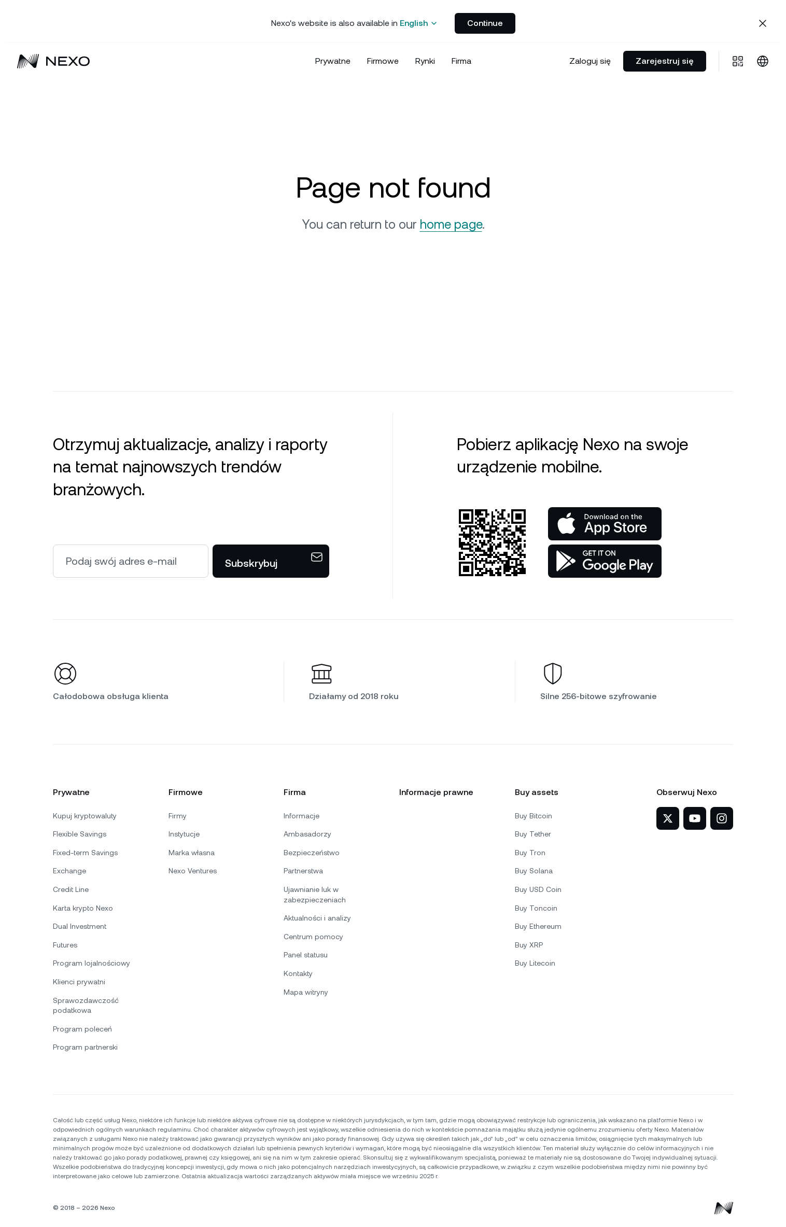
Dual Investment (79, 926)
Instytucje (184, 834)
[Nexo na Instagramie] (721, 818)
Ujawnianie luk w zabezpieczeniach (315, 894)
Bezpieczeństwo (312, 852)
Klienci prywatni (79, 982)
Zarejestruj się (665, 61)
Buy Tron (530, 852)
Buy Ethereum (538, 926)
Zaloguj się (590, 61)
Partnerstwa (303, 871)
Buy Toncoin (536, 908)
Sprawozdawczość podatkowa (86, 1005)
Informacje (301, 816)
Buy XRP (529, 945)
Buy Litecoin (535, 963)
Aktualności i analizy (317, 918)
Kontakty (298, 973)
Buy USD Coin (538, 889)
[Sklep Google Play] (605, 561)
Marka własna (192, 852)
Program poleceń (82, 1029)
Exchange (69, 871)
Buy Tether (533, 834)
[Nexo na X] (667, 818)
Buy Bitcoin (533, 816)
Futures (65, 945)
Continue (485, 23)
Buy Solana (534, 871)
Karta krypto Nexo (83, 908)
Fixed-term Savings (85, 852)
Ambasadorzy (307, 834)
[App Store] (605, 523)
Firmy (178, 816)
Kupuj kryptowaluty (85, 816)
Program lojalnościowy (91, 963)
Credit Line (71, 889)
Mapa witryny (306, 992)
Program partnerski (85, 1047)
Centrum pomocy (313, 936)
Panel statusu (306, 955)
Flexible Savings (79, 834)
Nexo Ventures (193, 871)
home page (451, 224)
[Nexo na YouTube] (694, 818)
